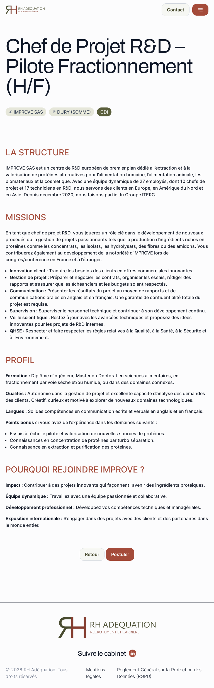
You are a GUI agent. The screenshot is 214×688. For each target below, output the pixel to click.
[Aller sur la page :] (132, 653)
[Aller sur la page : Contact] (175, 9)
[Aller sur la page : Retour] (92, 554)
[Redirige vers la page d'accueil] (25, 10)
